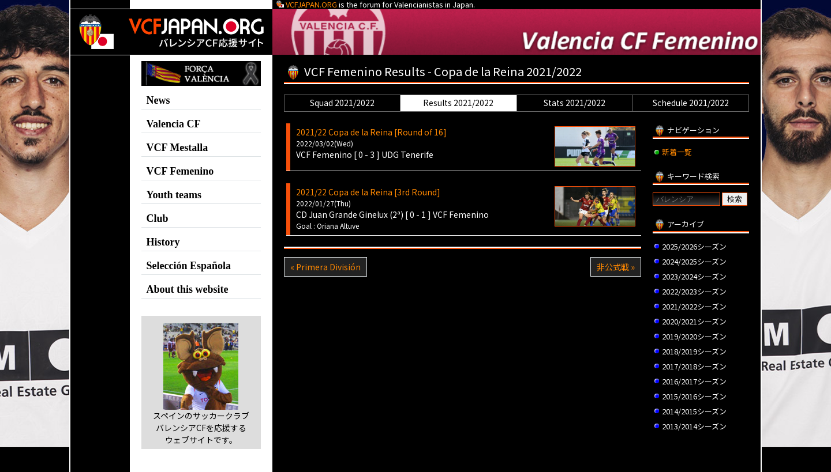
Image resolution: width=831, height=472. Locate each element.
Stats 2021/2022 (574, 102)
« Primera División (325, 267)
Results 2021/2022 (458, 102)
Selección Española (189, 265)
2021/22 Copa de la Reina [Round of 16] (371, 132)
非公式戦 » (616, 267)
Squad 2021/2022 (342, 102)
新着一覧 (677, 151)
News (158, 100)
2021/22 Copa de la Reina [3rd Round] (368, 192)
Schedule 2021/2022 (691, 102)
